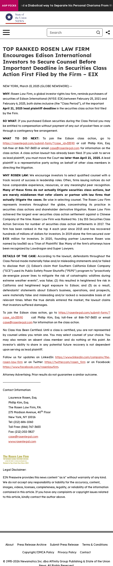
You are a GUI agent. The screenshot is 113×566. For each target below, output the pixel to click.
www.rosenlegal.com (22, 441)
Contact (85, 552)
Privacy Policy (67, 552)
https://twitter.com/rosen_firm (65, 362)
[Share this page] (107, 32)
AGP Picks (9, 5)
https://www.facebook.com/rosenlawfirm (30, 367)
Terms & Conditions (95, 544)
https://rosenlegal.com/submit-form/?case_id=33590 (39, 143)
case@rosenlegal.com (64, 148)
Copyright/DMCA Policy (38, 552)
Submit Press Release (64, 544)
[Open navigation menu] (6, 32)
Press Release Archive (31, 544)
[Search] (70, 32)
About (9, 544)
